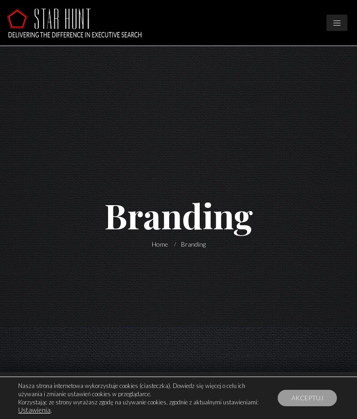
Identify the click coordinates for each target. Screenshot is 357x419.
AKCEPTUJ (307, 398)
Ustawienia (34, 410)
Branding (193, 244)
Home (160, 244)
